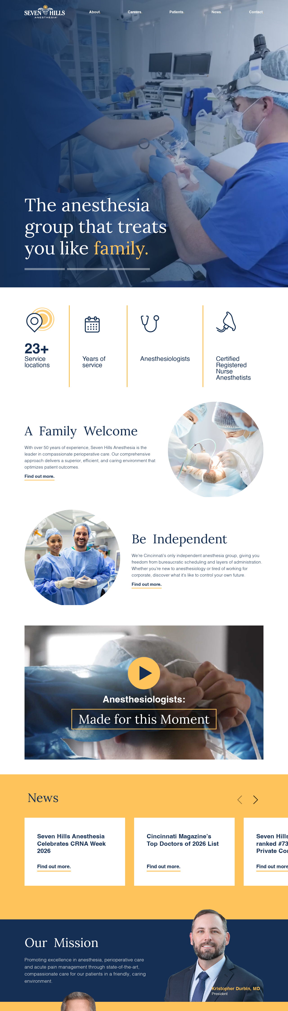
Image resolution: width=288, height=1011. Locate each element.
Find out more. (39, 476)
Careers (134, 12)
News (216, 12)
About (94, 12)
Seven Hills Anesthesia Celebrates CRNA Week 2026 (71, 844)
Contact (256, 12)
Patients (176, 12)
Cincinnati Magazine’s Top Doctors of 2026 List (183, 840)
